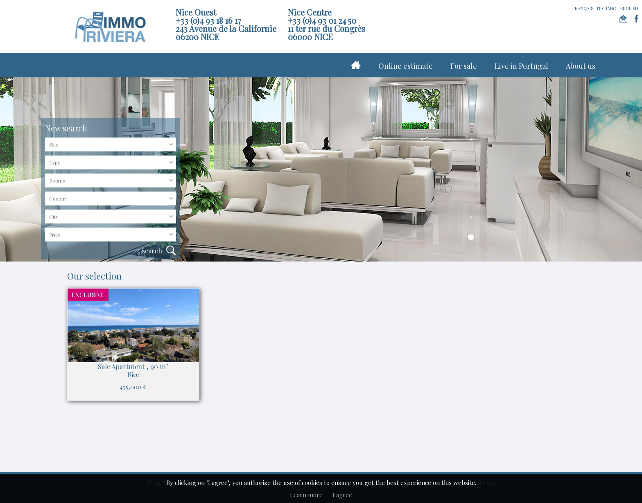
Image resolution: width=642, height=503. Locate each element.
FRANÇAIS (582, 8)
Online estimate (405, 66)
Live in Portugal (521, 66)
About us (580, 66)
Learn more (306, 495)
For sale (463, 66)
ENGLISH (629, 8)
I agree (342, 495)
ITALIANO (607, 8)
